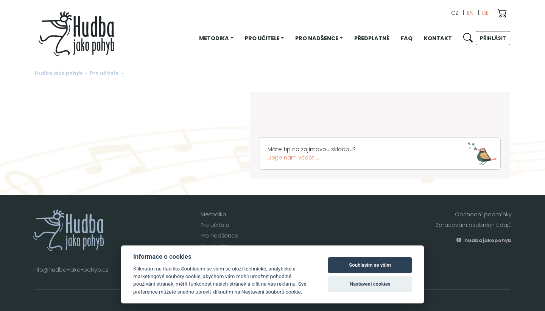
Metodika (213, 214)
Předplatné (371, 38)
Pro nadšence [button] (316, 38)
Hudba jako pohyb (59, 73)
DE (485, 13)
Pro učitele (104, 73)
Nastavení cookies (370, 284)
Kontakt (438, 38)
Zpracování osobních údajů (474, 225)
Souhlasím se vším (370, 265)
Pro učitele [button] (262, 38)
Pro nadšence (219, 235)
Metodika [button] (214, 38)
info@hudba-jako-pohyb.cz (70, 269)
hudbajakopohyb (484, 240)
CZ (454, 13)
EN (470, 13)
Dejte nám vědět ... (293, 157)
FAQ (407, 38)
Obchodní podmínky (483, 214)
